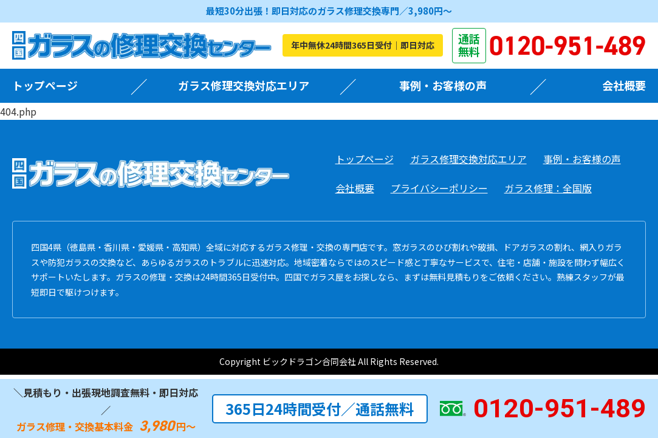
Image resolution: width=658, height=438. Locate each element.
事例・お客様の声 (443, 85)
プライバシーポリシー (439, 188)
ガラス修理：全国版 (548, 188)
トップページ (45, 85)
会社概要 (624, 85)
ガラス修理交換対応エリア (243, 85)
